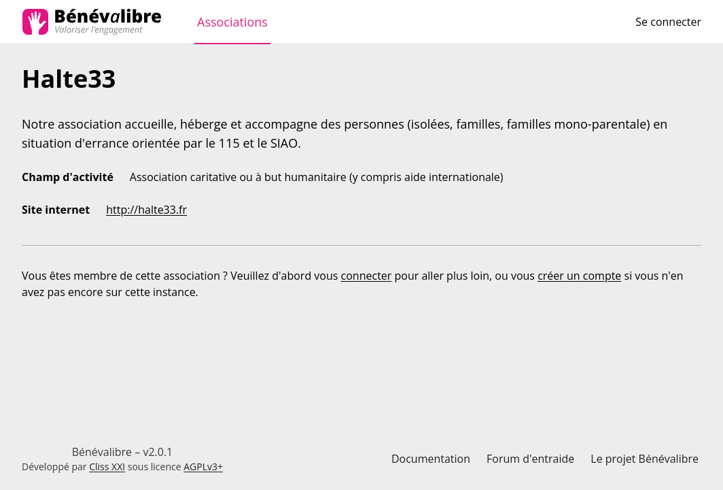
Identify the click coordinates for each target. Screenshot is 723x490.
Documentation (430, 458)
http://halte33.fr (146, 209)
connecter (366, 275)
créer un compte (579, 275)
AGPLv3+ (203, 466)
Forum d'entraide (530, 458)
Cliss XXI (107, 466)
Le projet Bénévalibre (644, 458)
